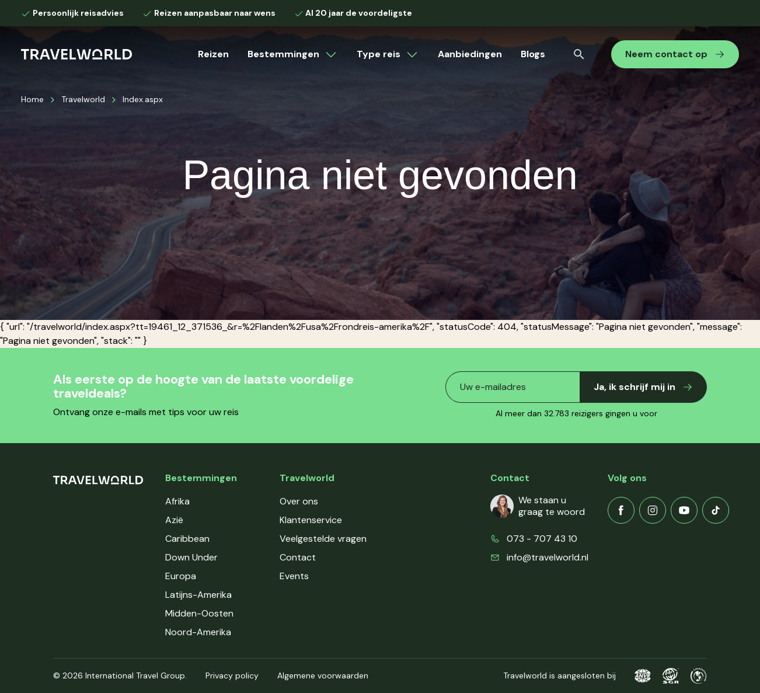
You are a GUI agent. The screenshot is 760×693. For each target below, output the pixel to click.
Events (294, 576)
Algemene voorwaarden (322, 675)
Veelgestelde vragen (323, 538)
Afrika (177, 501)
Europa (180, 576)
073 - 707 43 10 (542, 538)
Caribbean (187, 538)
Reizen (213, 54)
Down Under (191, 557)
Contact (298, 557)
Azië (174, 520)
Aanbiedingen (470, 54)
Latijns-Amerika (198, 594)
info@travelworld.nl (547, 557)
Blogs (533, 54)
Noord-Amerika (198, 632)
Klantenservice (311, 520)
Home (32, 99)
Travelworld (83, 99)
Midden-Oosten (199, 613)
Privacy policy (232, 675)
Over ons (299, 501)
